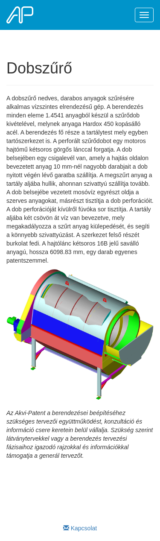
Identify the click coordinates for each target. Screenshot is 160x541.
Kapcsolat (80, 528)
